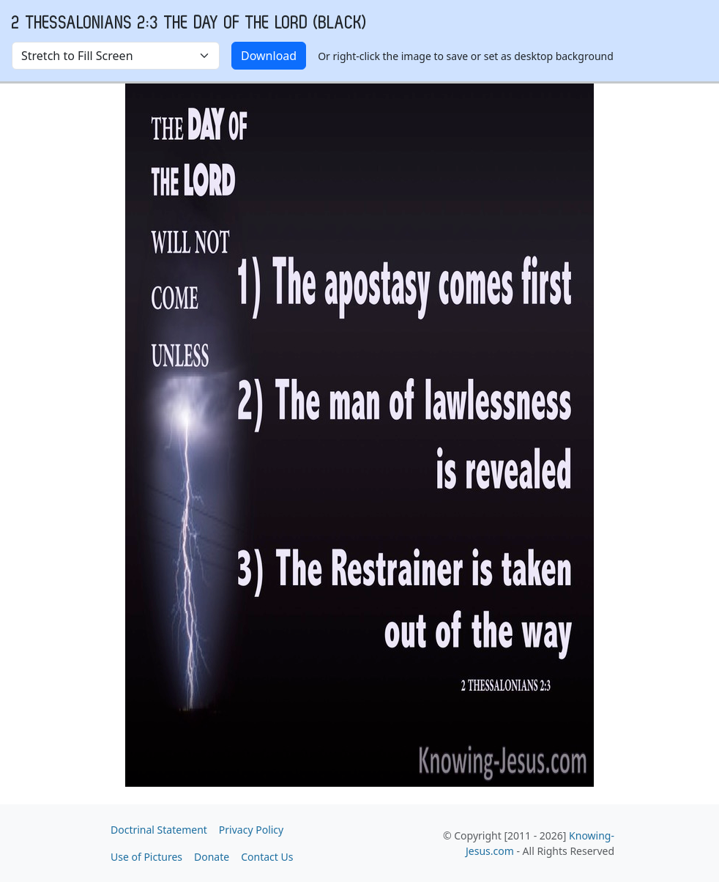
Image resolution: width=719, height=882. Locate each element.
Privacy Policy (251, 830)
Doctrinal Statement (159, 830)
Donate (211, 857)
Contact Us (267, 857)
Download (269, 56)
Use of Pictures (146, 857)
